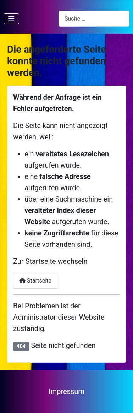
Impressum (66, 391)
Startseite (35, 280)
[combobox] (94, 19)
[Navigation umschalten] (11, 18)
